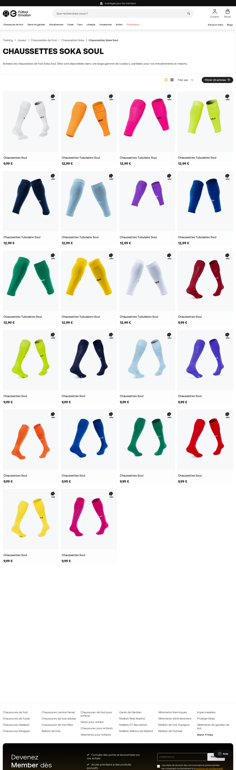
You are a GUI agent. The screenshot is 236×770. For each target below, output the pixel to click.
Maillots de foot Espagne (173, 724)
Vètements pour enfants (96, 734)
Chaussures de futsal (16, 718)
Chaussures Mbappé (16, 730)
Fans (79, 24)
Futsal (70, 24)
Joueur (21, 40)
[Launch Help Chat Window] (223, 754)
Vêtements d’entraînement (174, 718)
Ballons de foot (51, 730)
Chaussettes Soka (72, 40)
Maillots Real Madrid (132, 718)
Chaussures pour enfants (97, 728)
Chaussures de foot (13, 24)
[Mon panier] (227, 13)
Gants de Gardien (130, 712)
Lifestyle (90, 24)
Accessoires (105, 24)
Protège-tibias (206, 718)
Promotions (133, 24)
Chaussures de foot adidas (59, 718)
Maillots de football (170, 730)
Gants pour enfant (92, 721)
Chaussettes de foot (44, 40)
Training (8, 40)
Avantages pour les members (118, 3)
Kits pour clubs (215, 24)
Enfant (119, 24)
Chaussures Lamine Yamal (58, 712)
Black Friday (205, 734)
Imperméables (206, 712)
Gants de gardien (36, 24)
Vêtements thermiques (172, 712)
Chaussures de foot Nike (57, 724)
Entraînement (56, 24)
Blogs (230, 24)
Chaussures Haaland (16, 724)
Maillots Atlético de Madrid (136, 730)
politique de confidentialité (209, 768)
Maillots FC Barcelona (133, 724)
